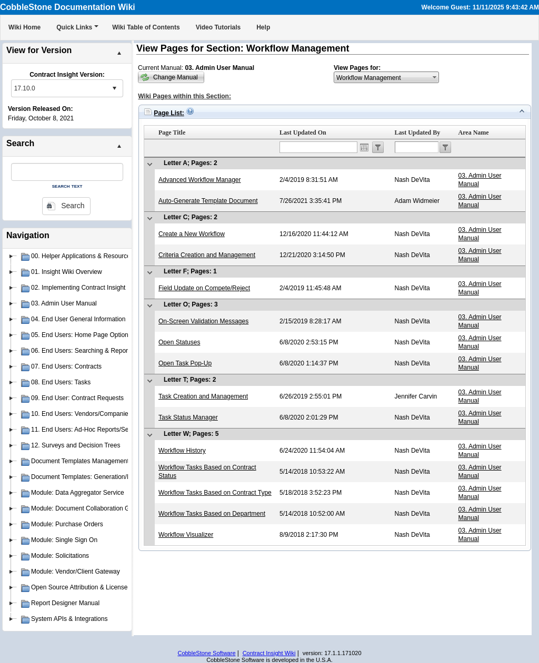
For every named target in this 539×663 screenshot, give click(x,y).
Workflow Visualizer (185, 534)
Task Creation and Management (203, 396)
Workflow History (182, 450)
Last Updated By (418, 132)
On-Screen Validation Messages (203, 321)
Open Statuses (179, 342)
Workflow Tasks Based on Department (211, 513)
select (114, 88)
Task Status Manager (188, 417)
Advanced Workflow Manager (199, 179)
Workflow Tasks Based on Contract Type (215, 492)
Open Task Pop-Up (185, 363)
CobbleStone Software (206, 653)
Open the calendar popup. (364, 147)
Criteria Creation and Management (206, 255)
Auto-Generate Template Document (208, 201)
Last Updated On (303, 132)
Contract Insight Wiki (269, 653)
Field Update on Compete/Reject (204, 288)
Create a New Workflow (191, 234)
